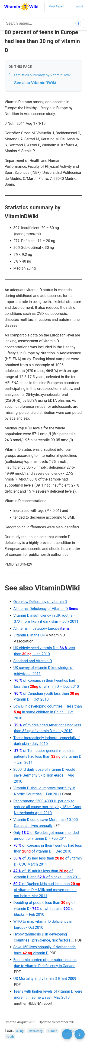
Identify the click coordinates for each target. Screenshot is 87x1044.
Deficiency (35, 1030)
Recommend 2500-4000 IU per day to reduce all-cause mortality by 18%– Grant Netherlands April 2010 (47, 807)
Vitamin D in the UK (29, 635)
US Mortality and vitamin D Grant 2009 (44, 978)
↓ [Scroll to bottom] (79, 1034)
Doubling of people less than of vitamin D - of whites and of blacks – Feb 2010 (44, 908)
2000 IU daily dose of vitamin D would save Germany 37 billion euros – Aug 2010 (44, 775)
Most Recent (56, 6)
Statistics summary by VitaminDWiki (42, 75)
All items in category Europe (36, 628)
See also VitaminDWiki (35, 82)
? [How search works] (78, 23)
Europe (52, 1030)
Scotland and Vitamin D (32, 661)
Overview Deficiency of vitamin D (40, 601)
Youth (10, 1036)
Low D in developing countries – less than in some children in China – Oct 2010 (47, 712)
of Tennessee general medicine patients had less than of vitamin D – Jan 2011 (47, 756)
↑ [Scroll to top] (67, 1034)
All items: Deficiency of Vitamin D (40, 608)
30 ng (20, 1030)
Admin (80, 6)
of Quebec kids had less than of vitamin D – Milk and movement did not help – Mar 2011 (46, 890)
